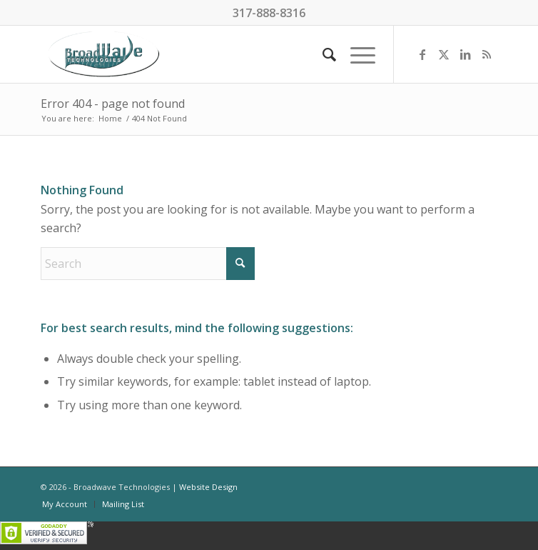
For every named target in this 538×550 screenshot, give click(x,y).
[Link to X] (444, 54)
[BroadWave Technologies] (224, 54)
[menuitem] (322, 54)
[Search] (322, 54)
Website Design (208, 486)
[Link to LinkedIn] (465, 54)
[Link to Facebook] (422, 54)
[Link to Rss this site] (486, 54)
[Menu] (355, 54)
